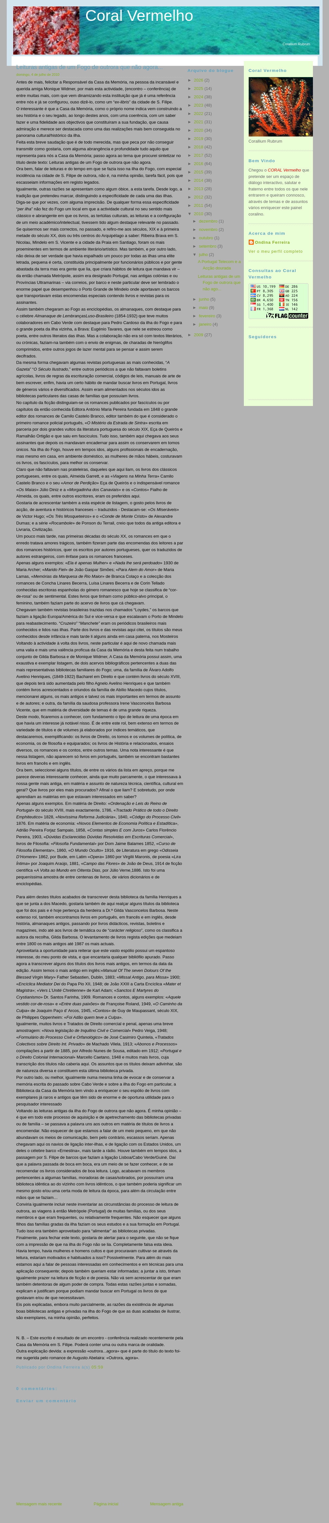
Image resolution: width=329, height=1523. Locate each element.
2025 (199, 88)
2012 (199, 197)
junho (204, 299)
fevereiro (207, 315)
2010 (199, 213)
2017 (199, 155)
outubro (206, 237)
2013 (199, 188)
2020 (199, 130)
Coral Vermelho (139, 15)
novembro (208, 229)
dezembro (208, 221)
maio (204, 307)
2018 (199, 147)
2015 (199, 172)
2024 (199, 96)
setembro (208, 246)
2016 (199, 163)
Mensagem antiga (166, 1503)
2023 (199, 105)
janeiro (206, 324)
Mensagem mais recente (39, 1503)
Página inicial (106, 1503)
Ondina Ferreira (272, 242)
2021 (199, 121)
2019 (199, 138)
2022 (199, 113)
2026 (199, 80)
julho (204, 254)
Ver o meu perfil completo (276, 251)
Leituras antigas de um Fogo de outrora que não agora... (89, 67)
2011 (199, 205)
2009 (199, 334)
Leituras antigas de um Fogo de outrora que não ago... (219, 282)
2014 (199, 180)
